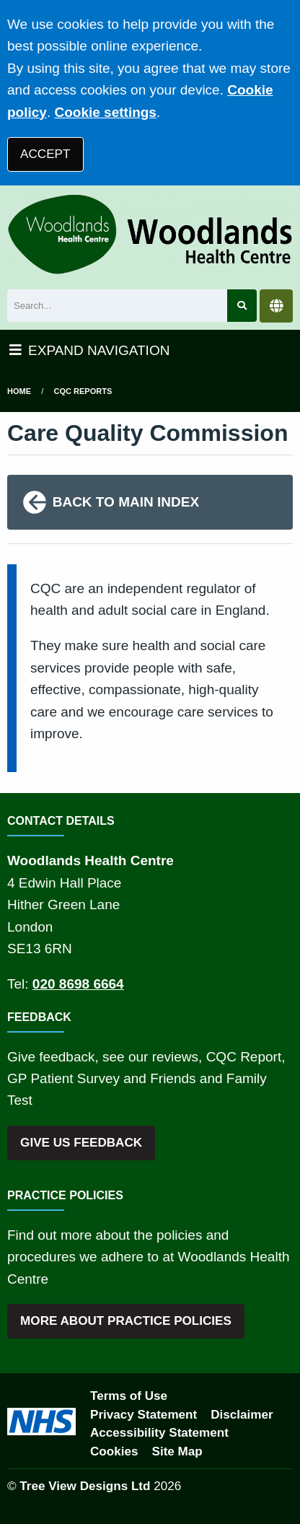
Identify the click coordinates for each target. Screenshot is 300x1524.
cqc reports (83, 391)
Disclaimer (242, 1415)
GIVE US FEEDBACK (81, 1142)
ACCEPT (45, 154)
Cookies (114, 1451)
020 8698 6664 (78, 983)
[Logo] (150, 234)
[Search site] (242, 305)
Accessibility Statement (159, 1433)
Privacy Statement (143, 1415)
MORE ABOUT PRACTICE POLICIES (125, 1321)
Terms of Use (128, 1396)
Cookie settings (105, 112)
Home (19, 391)
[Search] (117, 305)
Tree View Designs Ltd (84, 1486)
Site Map (177, 1451)
